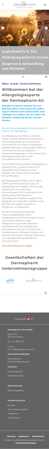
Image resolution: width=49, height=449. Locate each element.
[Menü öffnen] (3, 4)
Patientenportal (15, 376)
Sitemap (11, 436)
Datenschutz (38, 436)
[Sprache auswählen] (30, 319)
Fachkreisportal (15, 371)
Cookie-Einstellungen (25, 443)
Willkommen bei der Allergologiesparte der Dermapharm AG (23, 95)
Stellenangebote (16, 390)
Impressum (24, 436)
